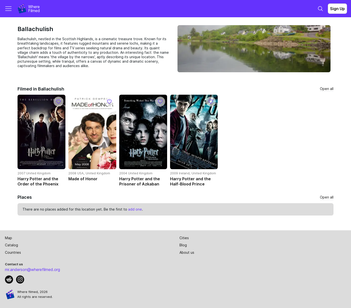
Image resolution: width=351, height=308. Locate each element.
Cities (184, 238)
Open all (326, 89)
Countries (13, 252)
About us (186, 252)
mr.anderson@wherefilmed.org (32, 269)
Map (8, 238)
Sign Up (337, 8)
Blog (183, 245)
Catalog (11, 245)
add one (135, 209)
